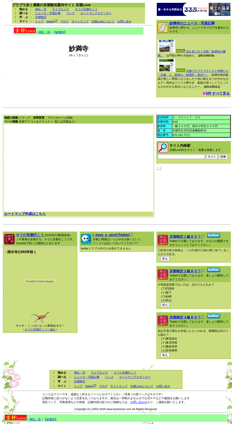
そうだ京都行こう (86, 9)
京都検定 (40, 17)
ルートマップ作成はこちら (25, 214)
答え (165, 258)
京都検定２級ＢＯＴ (185, 271)
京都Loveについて (102, 21)
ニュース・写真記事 (48, 13)
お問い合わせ (138, 402)
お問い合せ (124, 21)
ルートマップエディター (96, 13)
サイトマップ (80, 21)
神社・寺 (40, 9)
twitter (50, 21)
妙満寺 (60, 32)
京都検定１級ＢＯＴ (185, 236)
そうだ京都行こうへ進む (40, 329)
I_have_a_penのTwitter (111, 235)
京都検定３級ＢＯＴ (185, 317)
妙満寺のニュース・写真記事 (192, 23)
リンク (70, 13)
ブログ (64, 21)
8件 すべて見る (218, 93)
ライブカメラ (60, 9)
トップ (39, 21)
